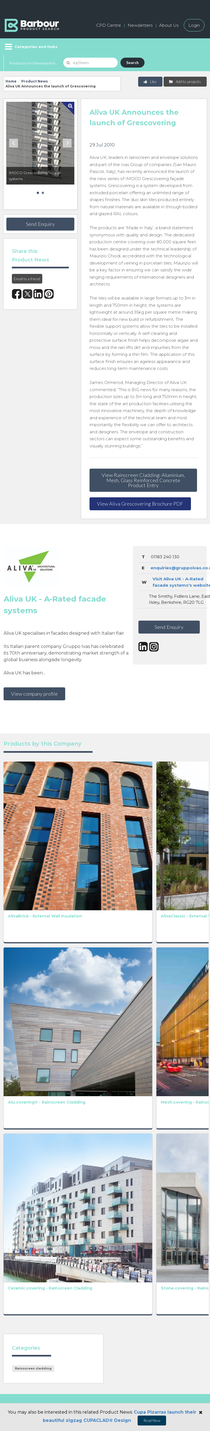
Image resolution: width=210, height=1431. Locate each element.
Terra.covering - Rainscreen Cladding (106, 884)
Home (11, 81)
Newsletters (140, 25)
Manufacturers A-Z (25, 1263)
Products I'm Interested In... (33, 63)
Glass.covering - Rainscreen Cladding (106, 959)
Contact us (119, 1276)
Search (132, 62)
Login (194, 25)
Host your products (25, 1288)
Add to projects (185, 81)
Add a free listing (22, 1276)
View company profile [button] (34, 694)
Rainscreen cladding (33, 1034)
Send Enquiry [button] (40, 224)
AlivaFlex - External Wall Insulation (104, 809)
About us (117, 1263)
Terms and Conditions (144, 1165)
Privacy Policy (85, 1157)
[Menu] (30, 46)
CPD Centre (108, 25)
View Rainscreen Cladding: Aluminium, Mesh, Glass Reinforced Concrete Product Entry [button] (143, 480)
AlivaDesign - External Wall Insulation (187, 809)
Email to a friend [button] (27, 278)
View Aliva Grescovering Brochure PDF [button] (140, 504)
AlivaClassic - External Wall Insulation (63, 809)
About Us (169, 25)
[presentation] (115, 1184)
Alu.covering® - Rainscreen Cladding (23, 884)
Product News (34, 81)
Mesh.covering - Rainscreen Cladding (64, 884)
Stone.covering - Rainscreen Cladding (65, 959)
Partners (117, 1288)
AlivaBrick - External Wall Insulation (21, 809)
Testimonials (17, 1301)
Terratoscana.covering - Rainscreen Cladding (156, 884)
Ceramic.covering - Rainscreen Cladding (26, 959)
